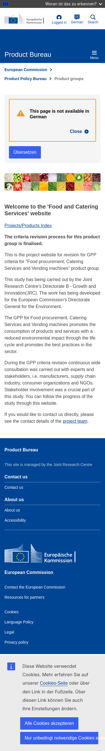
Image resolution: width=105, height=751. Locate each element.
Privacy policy (16, 642)
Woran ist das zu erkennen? (73, 3)
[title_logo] (27, 18)
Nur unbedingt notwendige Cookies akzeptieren (61, 738)
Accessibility (15, 520)
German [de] (77, 19)
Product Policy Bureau (25, 78)
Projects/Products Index (28, 225)
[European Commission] (45, 554)
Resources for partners (24, 597)
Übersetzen (24, 152)
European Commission (25, 69)
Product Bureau (21, 449)
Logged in (59, 19)
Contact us (13, 487)
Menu (94, 55)
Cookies (11, 612)
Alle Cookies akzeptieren (49, 723)
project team (75, 421)
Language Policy (19, 622)
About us (12, 510)
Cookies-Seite (54, 683)
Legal (9, 632)
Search (93, 19)
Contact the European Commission (34, 587)
